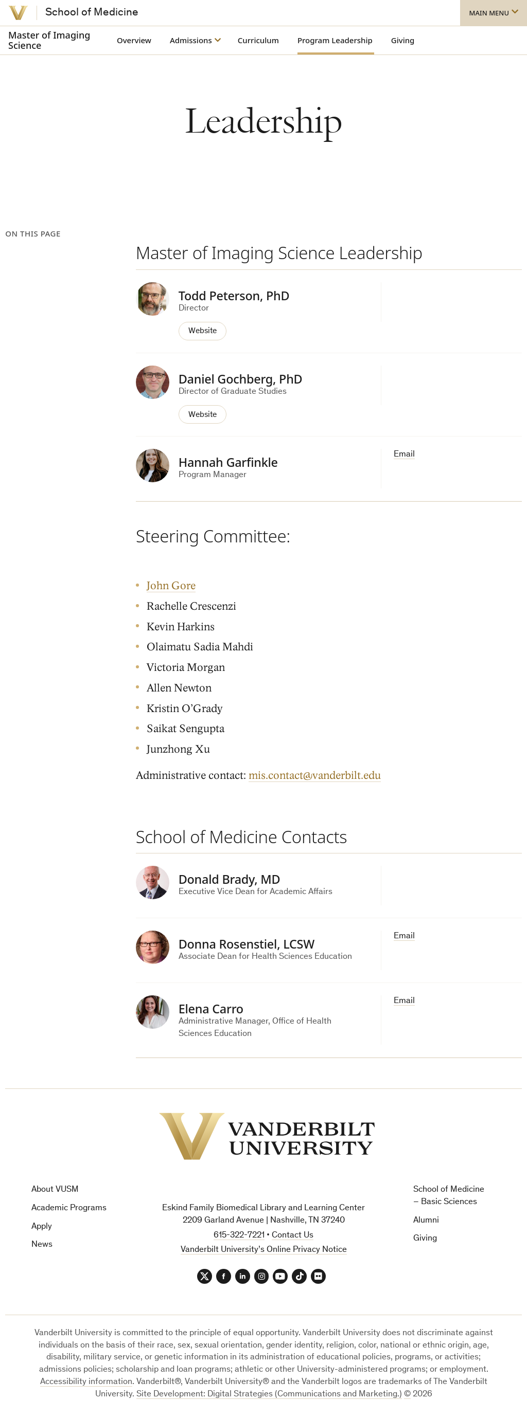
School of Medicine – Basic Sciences (448, 1195)
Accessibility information (86, 1382)
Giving (403, 40)
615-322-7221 (239, 1234)
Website (203, 331)
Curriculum (258, 40)
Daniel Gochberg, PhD (241, 378)
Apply (41, 1226)
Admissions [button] (191, 40)
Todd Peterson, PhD (234, 295)
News (41, 1244)
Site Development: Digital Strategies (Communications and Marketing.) (269, 1394)
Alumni (426, 1219)
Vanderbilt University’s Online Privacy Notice (264, 1249)
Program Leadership (335, 40)
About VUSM (55, 1189)
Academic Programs (69, 1207)
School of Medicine (91, 13)
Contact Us (292, 1234)
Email (404, 454)
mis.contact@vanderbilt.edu (315, 774)
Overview (134, 40)
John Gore (171, 585)
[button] (493, 13)
